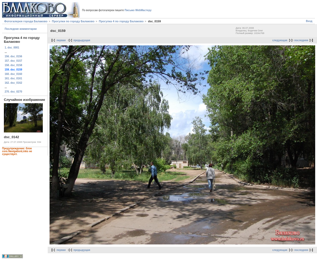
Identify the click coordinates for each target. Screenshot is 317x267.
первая (61, 40)
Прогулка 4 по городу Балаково (121, 21)
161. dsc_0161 (13, 78)
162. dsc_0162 (13, 82)
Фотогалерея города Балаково (25, 21)
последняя (301, 40)
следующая (279, 40)
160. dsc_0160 (13, 74)
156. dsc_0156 (13, 56)
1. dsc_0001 (12, 47)
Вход (309, 21)
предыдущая (81, 40)
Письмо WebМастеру (138, 10)
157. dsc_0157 (13, 60)
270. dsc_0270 (13, 91)
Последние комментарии (21, 28)
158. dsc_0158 (13, 65)
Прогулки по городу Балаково (73, 21)
